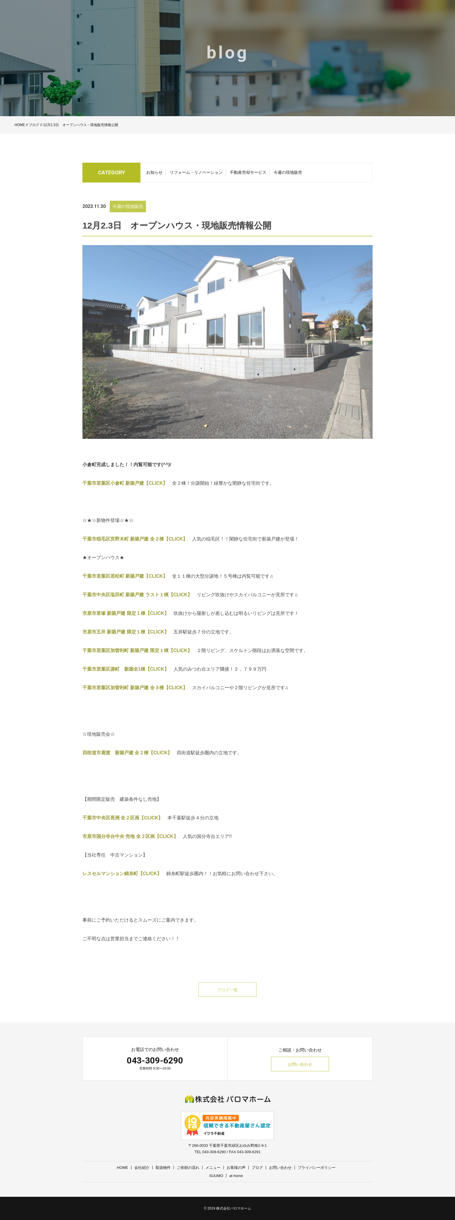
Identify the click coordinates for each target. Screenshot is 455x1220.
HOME (20, 125)
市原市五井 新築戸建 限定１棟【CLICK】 (125, 640)
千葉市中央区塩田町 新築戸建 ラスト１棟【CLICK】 (137, 603)
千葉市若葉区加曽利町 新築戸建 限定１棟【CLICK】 (137, 659)
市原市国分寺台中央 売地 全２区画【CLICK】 (130, 845)
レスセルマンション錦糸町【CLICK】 (122, 882)
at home (236, 1176)
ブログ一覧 (227, 999)
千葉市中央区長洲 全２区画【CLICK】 (122, 826)
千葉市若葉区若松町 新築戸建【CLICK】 (124, 585)
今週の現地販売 (288, 174)
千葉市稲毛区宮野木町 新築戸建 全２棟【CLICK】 (134, 548)
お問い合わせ (300, 1064)
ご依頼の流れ (188, 1167)
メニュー (213, 1167)
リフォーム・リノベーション (196, 174)
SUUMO (216, 1176)
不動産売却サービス (248, 174)
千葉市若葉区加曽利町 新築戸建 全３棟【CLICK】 (134, 696)
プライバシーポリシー (316, 1167)
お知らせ (154, 174)
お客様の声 (236, 1167)
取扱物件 (163, 1167)
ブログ (34, 125)
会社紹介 (141, 1167)
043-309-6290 (155, 1060)
